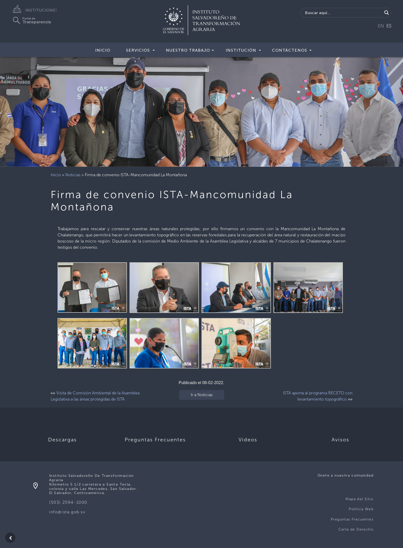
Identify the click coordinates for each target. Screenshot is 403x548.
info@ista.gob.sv (67, 511)
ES (388, 26)
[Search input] (343, 12)
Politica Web (361, 509)
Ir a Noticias (202, 394)
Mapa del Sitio (359, 499)
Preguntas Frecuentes (352, 519)
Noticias (72, 174)
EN (381, 26)
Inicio (102, 50)
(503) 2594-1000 (68, 502)
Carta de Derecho (355, 529)
